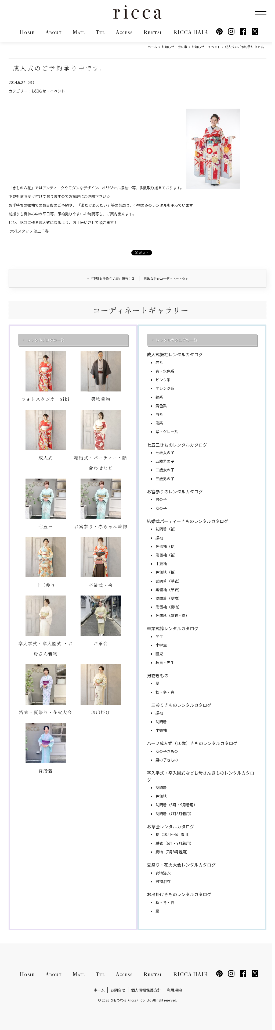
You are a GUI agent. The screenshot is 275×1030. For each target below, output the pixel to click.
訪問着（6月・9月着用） (176, 804)
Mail (79, 32)
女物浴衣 (163, 872)
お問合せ (117, 990)
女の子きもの (166, 751)
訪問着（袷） (166, 529)
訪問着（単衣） (168, 581)
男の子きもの (166, 759)
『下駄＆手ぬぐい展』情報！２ (111, 278)
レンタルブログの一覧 (45, 340)
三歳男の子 (164, 478)
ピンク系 (163, 379)
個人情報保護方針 (146, 990)
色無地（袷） (166, 572)
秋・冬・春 (164, 692)
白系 (159, 414)
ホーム (99, 990)
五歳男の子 (164, 461)
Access (124, 32)
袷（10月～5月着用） (173, 834)
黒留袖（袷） (166, 555)
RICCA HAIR (190, 32)
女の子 (161, 508)
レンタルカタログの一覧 (176, 340)
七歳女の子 (164, 452)
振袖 (159, 537)
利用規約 (174, 990)
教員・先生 (164, 662)
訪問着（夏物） (168, 598)
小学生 (161, 645)
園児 (159, 653)
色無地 (161, 796)
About (53, 32)
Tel (100, 32)
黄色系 (161, 405)
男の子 (161, 499)
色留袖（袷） (166, 546)
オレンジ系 (164, 388)
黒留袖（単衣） (168, 589)
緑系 (159, 397)
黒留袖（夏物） (168, 607)
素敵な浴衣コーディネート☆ (166, 278)
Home (27, 32)
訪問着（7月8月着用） (174, 813)
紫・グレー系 (166, 431)
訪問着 (161, 721)
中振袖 (161, 563)
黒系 (159, 423)
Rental (152, 32)
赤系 (159, 362)
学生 (159, 636)
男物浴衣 (163, 881)
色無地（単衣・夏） (172, 615)
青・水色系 (164, 371)
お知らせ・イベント (48, 91)
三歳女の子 (164, 469)
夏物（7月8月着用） (172, 851)
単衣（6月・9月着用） (174, 843)
